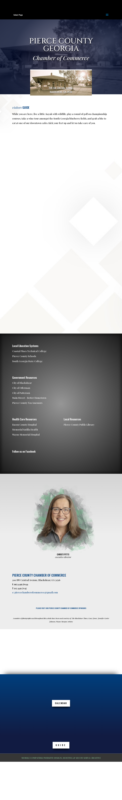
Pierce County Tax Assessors (27, 402)
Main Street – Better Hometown (29, 397)
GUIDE (61, 745)
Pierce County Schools (24, 356)
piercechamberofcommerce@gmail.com (36, 592)
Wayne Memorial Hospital (26, 434)
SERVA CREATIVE (92, 758)
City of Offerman (21, 387)
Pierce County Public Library (79, 424)
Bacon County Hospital (24, 424)
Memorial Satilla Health (25, 429)
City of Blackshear (22, 382)
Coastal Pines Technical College (29, 351)
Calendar (61, 703)
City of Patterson (21, 392)
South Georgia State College (27, 361)
